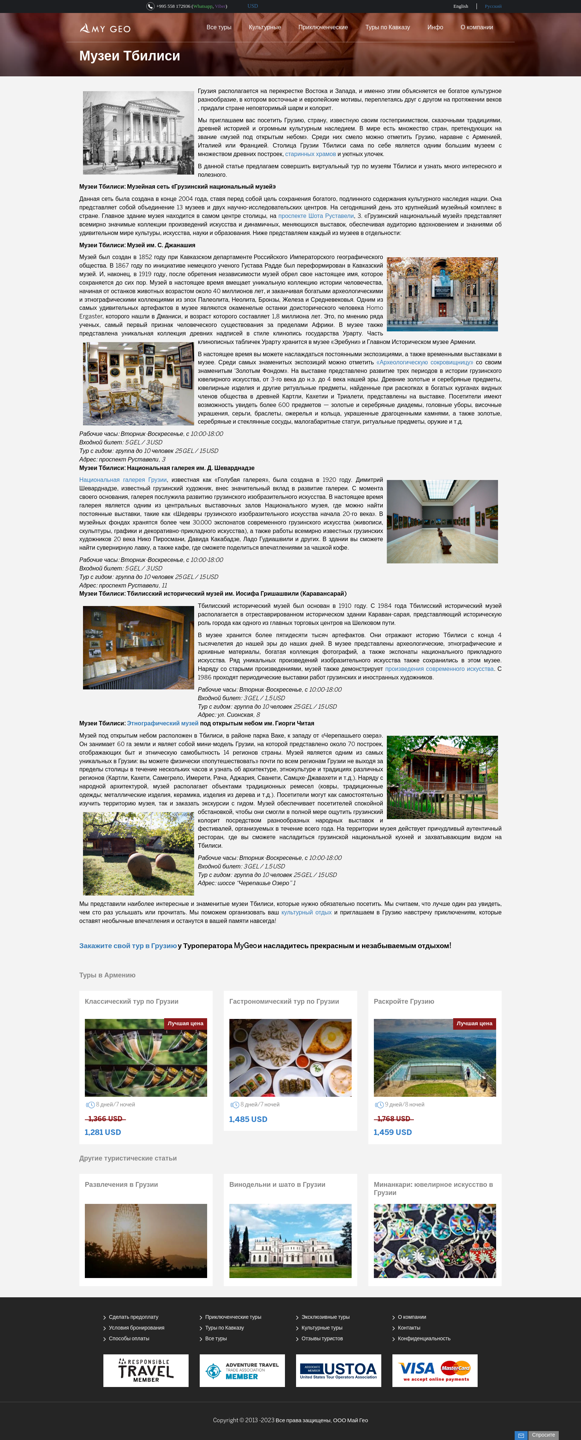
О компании (477, 27)
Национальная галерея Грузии (123, 480)
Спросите (543, 1435)
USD (253, 6)
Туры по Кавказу (387, 27)
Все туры (218, 27)
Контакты (409, 1328)
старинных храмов (310, 154)
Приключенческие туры (233, 1317)
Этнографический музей (163, 723)
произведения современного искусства (439, 669)
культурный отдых (307, 913)
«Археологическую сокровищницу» (424, 362)
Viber (220, 6)
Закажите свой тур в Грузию (128, 946)
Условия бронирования (137, 1328)
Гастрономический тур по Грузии (284, 1002)
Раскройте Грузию (404, 1002)
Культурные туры (322, 1328)
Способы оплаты (129, 1339)
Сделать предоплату (134, 1317)
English (461, 6)
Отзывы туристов (322, 1339)
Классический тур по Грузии (132, 1002)
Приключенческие (323, 27)
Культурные (265, 27)
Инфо (435, 27)
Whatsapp (202, 6)
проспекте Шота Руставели (316, 216)
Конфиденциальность (424, 1339)
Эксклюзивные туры (326, 1317)
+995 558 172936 (173, 6)
